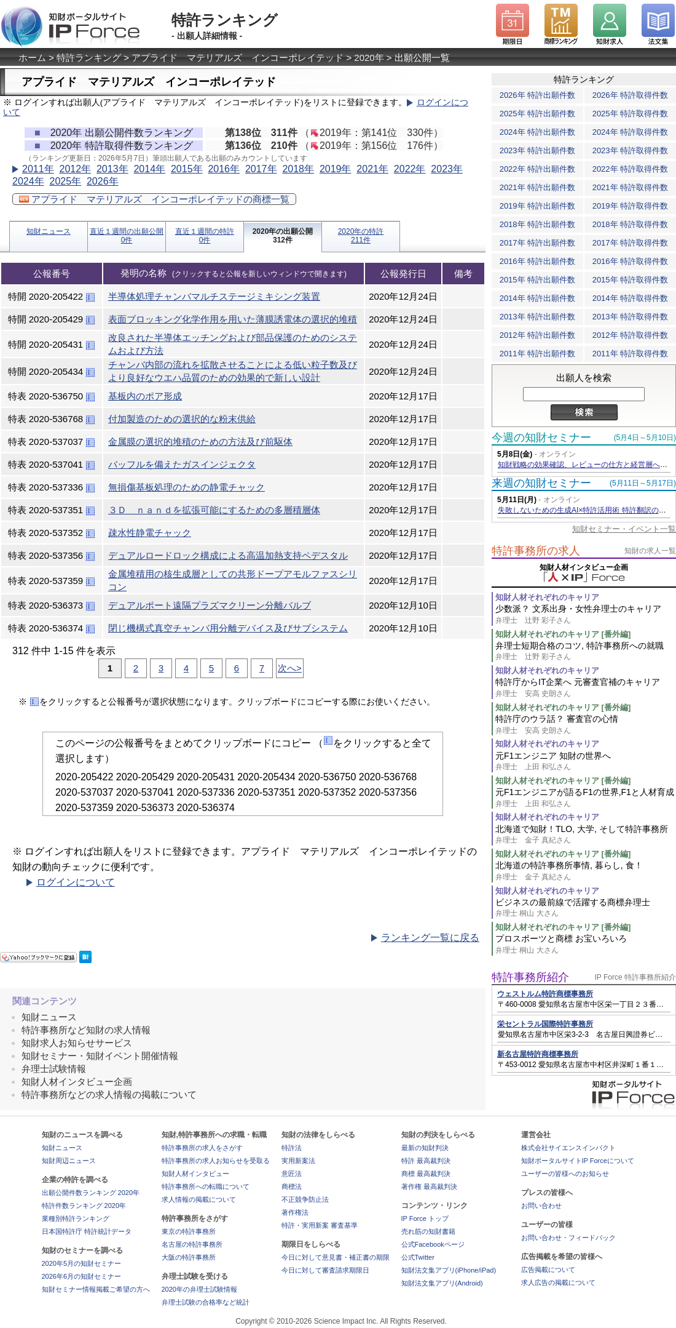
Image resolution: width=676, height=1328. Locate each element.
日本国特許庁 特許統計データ (87, 1231)
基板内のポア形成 (145, 396)
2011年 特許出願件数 (538, 353)
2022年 (410, 169)
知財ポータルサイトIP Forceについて (577, 1160)
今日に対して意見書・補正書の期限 (335, 1257)
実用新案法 (298, 1160)
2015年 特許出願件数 (538, 279)
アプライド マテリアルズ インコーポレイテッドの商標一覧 (154, 199)
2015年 (187, 169)
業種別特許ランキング (75, 1218)
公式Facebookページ (433, 1244)
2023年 (447, 169)
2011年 (38, 169)
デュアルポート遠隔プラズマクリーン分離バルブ (209, 605)
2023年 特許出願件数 (538, 150)
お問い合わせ (541, 1205)
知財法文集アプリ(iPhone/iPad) (449, 1270)
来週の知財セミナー (541, 483)
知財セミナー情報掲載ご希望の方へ (96, 1289)
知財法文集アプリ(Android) (442, 1283)
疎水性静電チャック (149, 532)
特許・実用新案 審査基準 (319, 1225)
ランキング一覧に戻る (430, 937)
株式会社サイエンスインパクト (568, 1147)
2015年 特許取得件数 (630, 279)
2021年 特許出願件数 (538, 187)
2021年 (372, 169)
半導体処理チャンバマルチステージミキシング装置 (214, 296)
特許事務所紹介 (530, 977)
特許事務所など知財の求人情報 (86, 1030)
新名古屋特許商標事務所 (537, 1054)
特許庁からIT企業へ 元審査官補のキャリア (585, 687)
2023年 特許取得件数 (630, 150)
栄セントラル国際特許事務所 (545, 1024)
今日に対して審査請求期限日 (325, 1270)
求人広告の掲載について (558, 1282)
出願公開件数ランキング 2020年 (91, 1192)
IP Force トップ (425, 1218)
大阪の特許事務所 (189, 1257)
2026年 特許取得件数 (630, 95)
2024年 (28, 181)
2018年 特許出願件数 (538, 224)
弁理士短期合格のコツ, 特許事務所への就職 (585, 651)
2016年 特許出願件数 (538, 261)
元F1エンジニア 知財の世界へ (585, 761)
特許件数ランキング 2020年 (84, 1205)
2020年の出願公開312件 (283, 235)
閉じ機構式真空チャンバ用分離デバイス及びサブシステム (228, 628)
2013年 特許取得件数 (630, 316)
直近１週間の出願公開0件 (126, 235)
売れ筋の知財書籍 (428, 1231)
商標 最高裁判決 (425, 1173)
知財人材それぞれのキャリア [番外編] (563, 634)
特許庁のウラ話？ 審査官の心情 (585, 724)
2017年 (261, 169)
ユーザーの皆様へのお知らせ (565, 1173)
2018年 (298, 169)
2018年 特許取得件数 (630, 224)
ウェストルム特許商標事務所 (545, 994)
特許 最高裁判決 (425, 1160)
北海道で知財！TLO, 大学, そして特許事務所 (585, 835)
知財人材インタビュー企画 (77, 1081)
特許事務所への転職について (206, 1186)
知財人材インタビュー (195, 1173)
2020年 (368, 57)
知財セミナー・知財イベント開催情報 (100, 1055)
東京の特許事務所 (189, 1231)
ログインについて (75, 882)
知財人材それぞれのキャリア (547, 597)
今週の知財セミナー (541, 437)
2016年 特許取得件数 (630, 261)
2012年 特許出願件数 (538, 335)
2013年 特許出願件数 (538, 316)
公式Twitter (417, 1257)
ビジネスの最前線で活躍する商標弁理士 (585, 908)
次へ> (290, 668)
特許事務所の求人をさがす (202, 1147)
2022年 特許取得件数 (630, 169)
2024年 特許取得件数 (630, 132)
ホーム (32, 57)
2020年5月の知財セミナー (82, 1263)
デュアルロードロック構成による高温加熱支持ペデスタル (228, 555)
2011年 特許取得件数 (630, 353)
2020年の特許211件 (361, 235)
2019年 (336, 169)
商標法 (291, 1186)
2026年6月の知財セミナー (82, 1276)
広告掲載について (548, 1269)
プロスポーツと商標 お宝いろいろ (585, 944)
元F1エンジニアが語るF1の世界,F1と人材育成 (585, 798)
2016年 (224, 169)
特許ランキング (89, 57)
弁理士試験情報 (54, 1068)
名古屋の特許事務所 (192, 1244)
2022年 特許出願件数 (538, 169)
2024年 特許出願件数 (538, 132)
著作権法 (295, 1212)
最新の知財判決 (425, 1147)
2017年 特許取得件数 (630, 242)
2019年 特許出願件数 (538, 205)
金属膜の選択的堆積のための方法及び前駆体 (200, 441)
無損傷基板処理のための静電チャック (186, 487)
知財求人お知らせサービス (77, 1043)
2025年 (65, 181)
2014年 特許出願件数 (538, 298)
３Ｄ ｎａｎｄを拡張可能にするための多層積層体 (214, 510)
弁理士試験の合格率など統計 (206, 1302)
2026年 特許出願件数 (538, 95)
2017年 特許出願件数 (538, 242)
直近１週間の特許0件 (204, 235)
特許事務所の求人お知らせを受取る (216, 1160)
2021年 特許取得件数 (630, 187)
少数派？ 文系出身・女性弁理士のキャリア (585, 614)
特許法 (291, 1147)
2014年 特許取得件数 (630, 298)
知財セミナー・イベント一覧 (624, 529)
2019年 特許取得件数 (630, 205)
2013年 (112, 169)
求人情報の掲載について (199, 1199)
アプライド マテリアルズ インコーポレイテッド (238, 57)
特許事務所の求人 (536, 551)
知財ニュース (48, 231)
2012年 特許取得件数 (630, 335)
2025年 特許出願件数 (538, 113)
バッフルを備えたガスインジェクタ (182, 464)
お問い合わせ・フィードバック (568, 1237)
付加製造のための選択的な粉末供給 (182, 419)
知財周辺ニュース (69, 1160)
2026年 (103, 181)
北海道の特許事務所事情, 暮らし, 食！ (585, 871)
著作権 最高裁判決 (429, 1186)
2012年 (75, 169)
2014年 (149, 169)
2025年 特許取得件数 (630, 113)
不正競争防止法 (305, 1199)
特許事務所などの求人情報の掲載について (109, 1094)
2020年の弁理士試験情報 (199, 1289)
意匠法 (291, 1173)
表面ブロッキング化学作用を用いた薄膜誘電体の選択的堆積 (232, 319)
